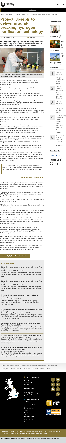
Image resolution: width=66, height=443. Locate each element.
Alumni (48, 369)
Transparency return (14, 433)
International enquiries (32, 396)
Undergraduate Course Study (33, 438)
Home (2, 14)
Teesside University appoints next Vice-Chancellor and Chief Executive (60, 92)
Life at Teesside (16, 369)
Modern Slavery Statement (55, 431)
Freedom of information (37, 431)
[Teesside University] (13, 388)
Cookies (46, 431)
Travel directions (29, 388)
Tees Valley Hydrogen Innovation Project (15, 256)
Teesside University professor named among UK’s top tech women (59, 106)
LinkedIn (31, 37)
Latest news (17, 14)
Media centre (32, 10)
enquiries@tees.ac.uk (32, 394)
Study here (5, 369)
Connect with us (55, 155)
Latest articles (55, 22)
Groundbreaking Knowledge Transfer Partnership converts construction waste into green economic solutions (60, 124)
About (42, 369)
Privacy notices (19, 431)
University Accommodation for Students (50, 438)
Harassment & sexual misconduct (39, 433)
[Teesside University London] (16, 396)
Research (35, 369)
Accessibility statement (25, 433)
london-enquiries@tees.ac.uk (34, 422)
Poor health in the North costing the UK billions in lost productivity (60, 140)
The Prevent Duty (5, 433)
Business (27, 369)
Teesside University (7, 4)
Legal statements (27, 431)
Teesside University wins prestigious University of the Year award (59, 77)
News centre (9, 14)
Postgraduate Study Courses (17, 438)
